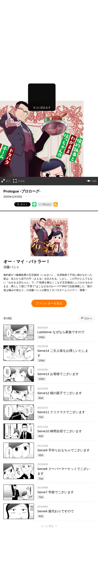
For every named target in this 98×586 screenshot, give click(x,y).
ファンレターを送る (49, 232)
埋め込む (47, 133)
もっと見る (47, 455)
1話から (88, 247)
